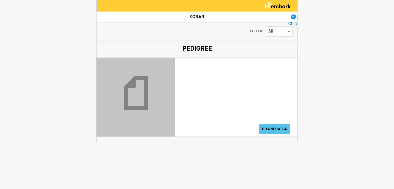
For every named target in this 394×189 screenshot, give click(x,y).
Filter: (256, 31)
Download (274, 129)
